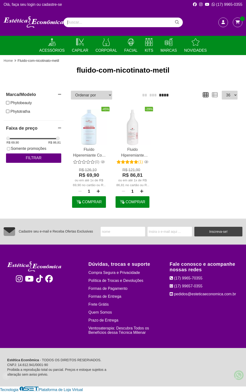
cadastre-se (52, 4)
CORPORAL (106, 45)
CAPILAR (80, 45)
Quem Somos (100, 312)
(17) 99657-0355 (186, 286)
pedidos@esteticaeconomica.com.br (203, 294)
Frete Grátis (98, 304)
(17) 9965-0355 (227, 4)
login (32, 4)
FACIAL (130, 45)
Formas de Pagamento (108, 288)
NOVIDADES (195, 45)
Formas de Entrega (104, 296)
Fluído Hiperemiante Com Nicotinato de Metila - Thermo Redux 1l (89, 153)
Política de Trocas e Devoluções (115, 280)
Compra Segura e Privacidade (114, 273)
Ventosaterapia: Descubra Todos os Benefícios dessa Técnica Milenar (118, 330)
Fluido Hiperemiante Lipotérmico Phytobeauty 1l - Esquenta (133, 153)
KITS (149, 45)
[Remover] (80, 191)
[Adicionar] (98, 191)
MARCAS (168, 45)
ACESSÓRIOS (52, 45)
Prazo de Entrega (103, 320)
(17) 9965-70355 (186, 278)
